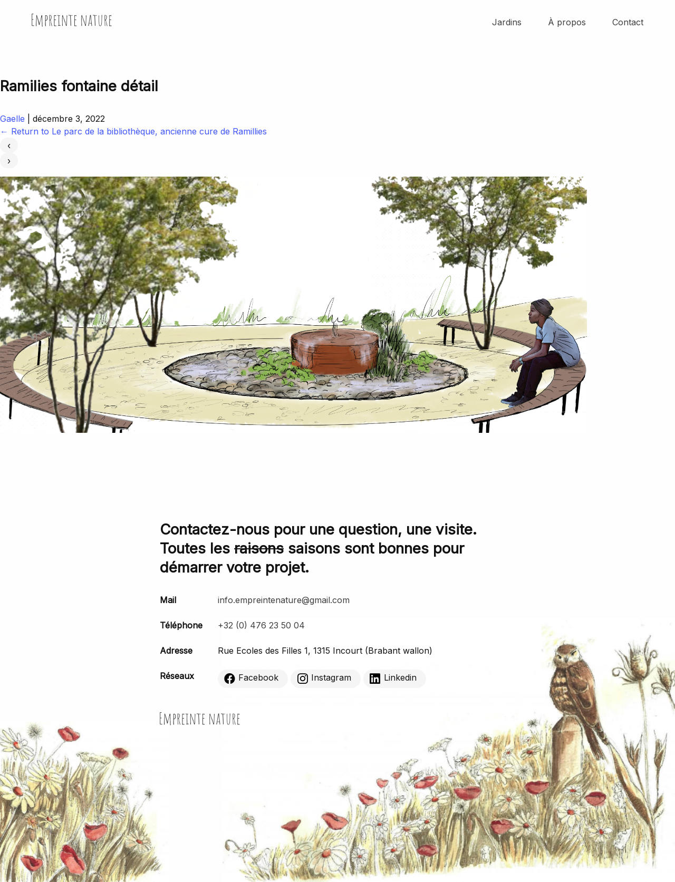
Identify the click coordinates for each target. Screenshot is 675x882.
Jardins (507, 22)
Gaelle (12, 118)
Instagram (324, 678)
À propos (567, 22)
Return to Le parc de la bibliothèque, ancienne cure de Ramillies (133, 131)
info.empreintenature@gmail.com (284, 600)
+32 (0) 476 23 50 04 (261, 625)
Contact (627, 22)
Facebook (251, 678)
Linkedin (393, 678)
